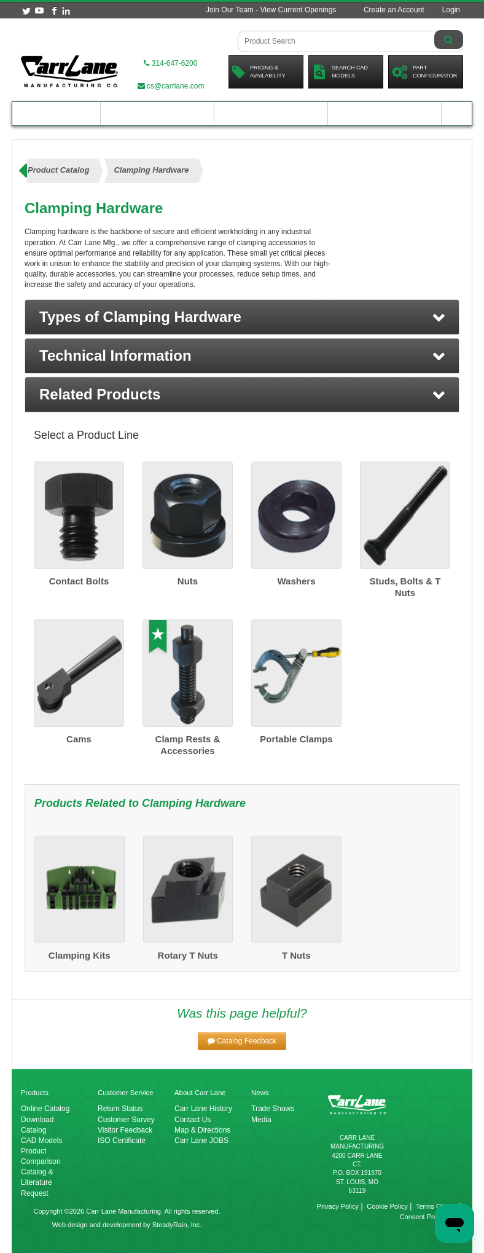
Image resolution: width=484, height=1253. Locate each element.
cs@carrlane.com (171, 86)
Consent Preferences (431, 1216)
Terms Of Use (436, 1206)
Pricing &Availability (259, 72)
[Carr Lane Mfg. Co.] (69, 71)
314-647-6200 (170, 63)
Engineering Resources (157, 113)
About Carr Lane (384, 113)
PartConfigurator (424, 72)
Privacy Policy (338, 1206)
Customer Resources (271, 113)
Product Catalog (56, 113)
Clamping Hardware (194, 803)
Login (451, 10)
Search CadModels (340, 72)
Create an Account (394, 10)
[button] (242, 317)
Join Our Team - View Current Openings (271, 10)
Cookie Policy (387, 1206)
